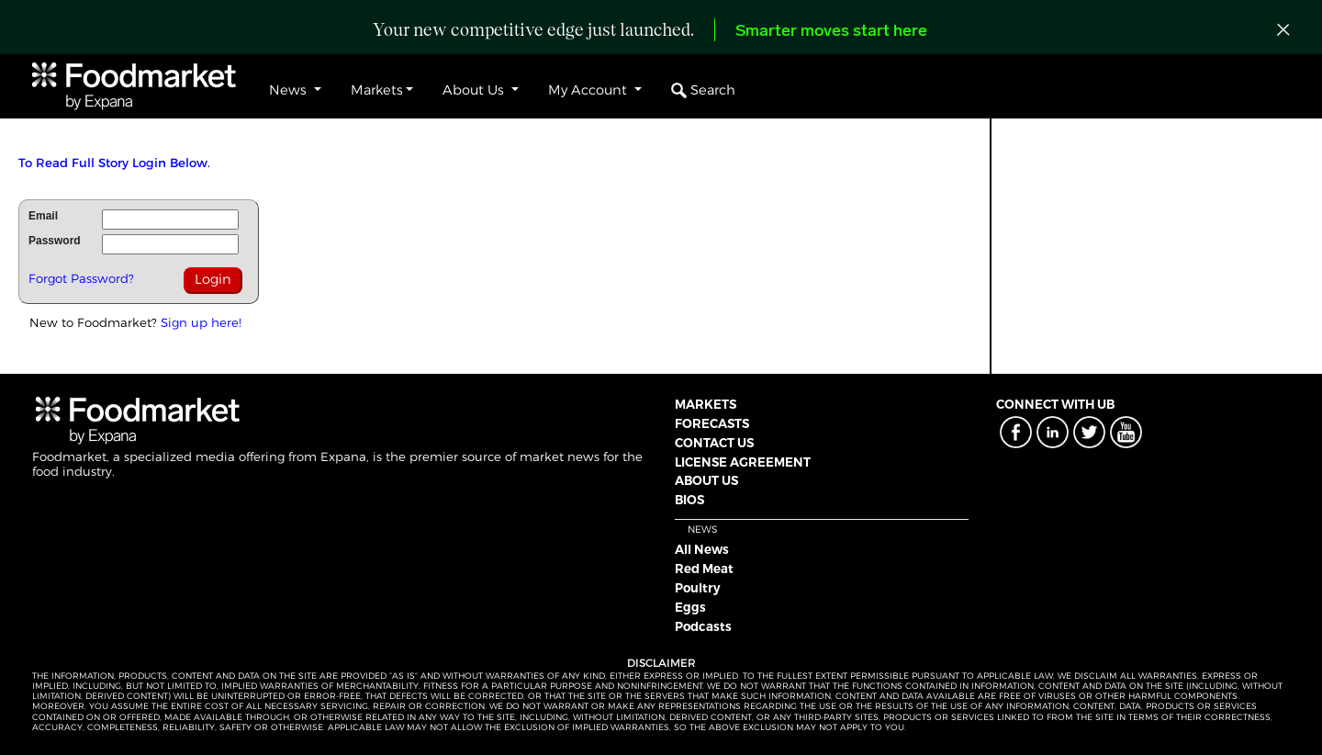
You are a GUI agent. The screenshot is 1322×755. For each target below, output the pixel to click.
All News (702, 549)
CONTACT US (714, 442)
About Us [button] (475, 90)
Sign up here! (201, 322)
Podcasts (703, 626)
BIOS (689, 499)
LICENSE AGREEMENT (743, 462)
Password (54, 240)
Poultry (698, 587)
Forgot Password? (81, 278)
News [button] (289, 90)
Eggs (690, 607)
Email (43, 215)
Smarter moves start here (831, 31)
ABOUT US (706, 480)
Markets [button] (377, 90)
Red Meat (704, 568)
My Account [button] (589, 90)
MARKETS (705, 404)
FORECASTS (712, 423)
